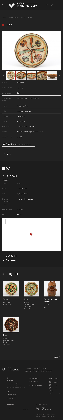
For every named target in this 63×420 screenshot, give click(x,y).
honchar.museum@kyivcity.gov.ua (17, 387)
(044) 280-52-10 (20, 385)
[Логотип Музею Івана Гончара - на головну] (26, 5)
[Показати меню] (59, 5)
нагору (56, 357)
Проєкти (44, 368)
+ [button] (4, 220)
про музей (28, 368)
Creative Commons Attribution (17, 144)
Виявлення (11, 260)
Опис (8, 153)
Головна (4, 17)
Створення (11, 255)
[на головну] (10, 369)
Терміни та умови (51, 416)
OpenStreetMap (48, 249)
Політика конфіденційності (41, 416)
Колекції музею (13, 17)
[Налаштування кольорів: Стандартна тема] (47, 5)
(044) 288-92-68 (12, 385)
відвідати (49, 371)
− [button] (4, 222)
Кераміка (23, 17)
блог (42, 371)
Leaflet (42, 249)
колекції (37, 368)
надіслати (26, 409)
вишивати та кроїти (32, 371)
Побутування (12, 175)
